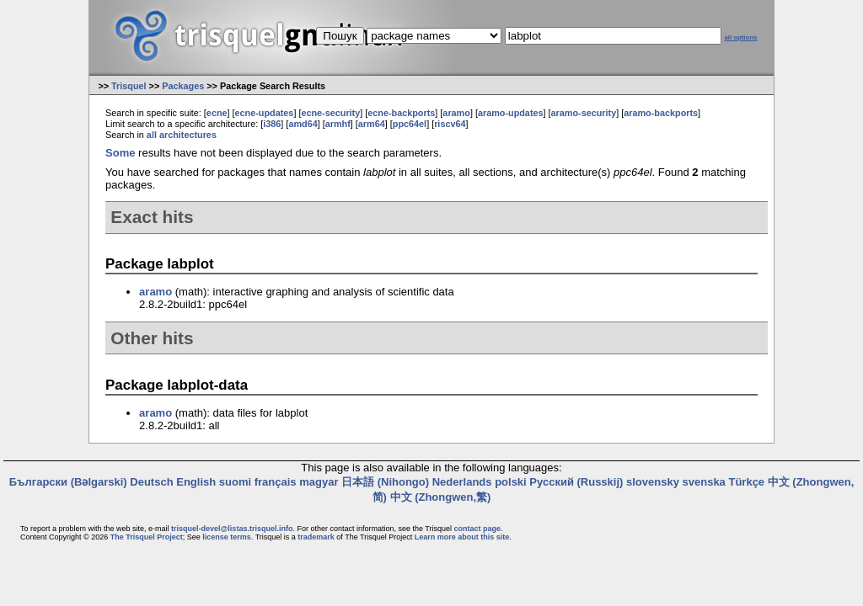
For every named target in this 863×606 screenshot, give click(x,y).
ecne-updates (264, 113)
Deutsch (151, 482)
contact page (477, 528)
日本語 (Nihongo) (385, 482)
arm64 (371, 124)
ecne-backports (401, 113)
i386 (272, 124)
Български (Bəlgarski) (68, 482)
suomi (235, 482)
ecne (217, 113)
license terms (226, 537)
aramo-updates (511, 113)
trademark (316, 537)
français (276, 482)
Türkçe (746, 482)
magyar (318, 482)
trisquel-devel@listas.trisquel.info (231, 528)
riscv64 (449, 124)
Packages (183, 86)
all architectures (182, 135)
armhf (338, 124)
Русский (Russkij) (576, 482)
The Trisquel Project (146, 537)
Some (120, 152)
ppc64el (409, 124)
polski (511, 482)
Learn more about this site (462, 537)
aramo (456, 113)
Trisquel (129, 86)
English (196, 482)
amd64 (302, 124)
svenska (704, 482)
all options (740, 37)
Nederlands (462, 482)
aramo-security (584, 113)
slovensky (652, 482)
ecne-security (330, 113)
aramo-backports (661, 113)
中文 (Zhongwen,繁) (440, 497)
